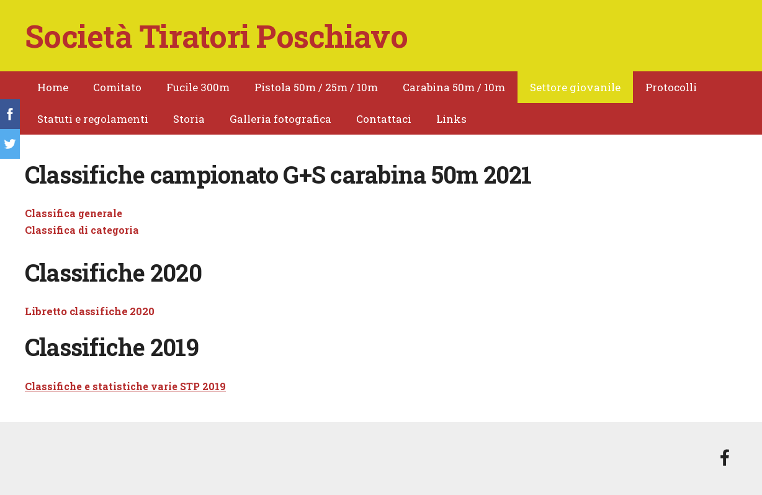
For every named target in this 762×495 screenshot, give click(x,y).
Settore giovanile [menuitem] (575, 87)
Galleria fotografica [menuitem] (280, 119)
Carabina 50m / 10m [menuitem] (454, 87)
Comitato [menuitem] (117, 87)
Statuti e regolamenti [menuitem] (92, 119)
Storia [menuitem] (189, 119)
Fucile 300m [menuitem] (198, 87)
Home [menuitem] (52, 87)
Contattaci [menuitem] (383, 119)
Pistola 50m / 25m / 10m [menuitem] (316, 87)
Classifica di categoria (82, 229)
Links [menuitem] (451, 119)
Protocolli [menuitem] (671, 87)
